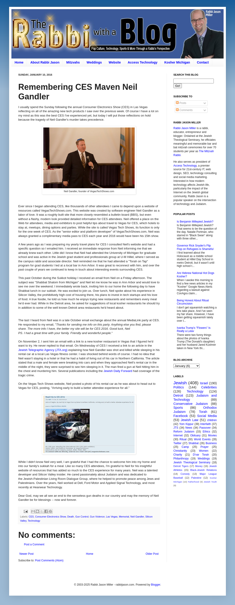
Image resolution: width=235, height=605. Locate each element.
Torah (203, 412)
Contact (203, 62)
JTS (175, 427)
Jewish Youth (210, 481)
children (212, 420)
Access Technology (142, 62)
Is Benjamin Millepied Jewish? (195, 221)
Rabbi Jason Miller (184, 128)
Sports (178, 407)
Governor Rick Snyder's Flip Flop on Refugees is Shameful (195, 247)
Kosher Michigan (177, 62)
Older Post (152, 553)
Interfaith (205, 424)
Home (19, 62)
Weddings (94, 62)
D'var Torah (201, 454)
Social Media (207, 416)
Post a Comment (34, 544)
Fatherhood (193, 481)
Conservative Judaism (190, 404)
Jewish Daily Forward (118, 371)
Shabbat (193, 443)
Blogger (155, 584)
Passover (205, 427)
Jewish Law (189, 420)
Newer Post (26, 553)
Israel (204, 383)
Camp (185, 446)
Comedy (185, 473)
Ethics (206, 431)
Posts (181, 103)
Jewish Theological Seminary (191, 462)
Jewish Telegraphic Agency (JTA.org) (43, 350)
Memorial (124, 516)
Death (70, 516)
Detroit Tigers (180, 466)
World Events (202, 439)
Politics (178, 387)
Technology (34, 520)
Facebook (180, 416)
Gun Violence (97, 516)
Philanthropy (181, 458)
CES (31, 516)
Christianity (180, 450)
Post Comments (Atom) (49, 560)
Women (203, 450)
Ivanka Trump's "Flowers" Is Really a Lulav (194, 329)
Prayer (205, 446)
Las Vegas (112, 516)
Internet (178, 435)
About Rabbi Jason (45, 62)
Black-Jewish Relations (203, 470)
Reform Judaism (183, 431)
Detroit (178, 395)
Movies (212, 435)
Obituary (195, 435)
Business (211, 443)
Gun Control (82, 516)
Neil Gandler (137, 516)
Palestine (196, 477)
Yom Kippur (186, 424)
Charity (177, 454)
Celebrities (209, 387)
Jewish (180, 382)
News (188, 427)
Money (198, 466)
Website (115, 62)
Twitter (177, 443)
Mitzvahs (73, 62)
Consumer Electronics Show (50, 516)
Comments (184, 110)
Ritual (183, 439)
